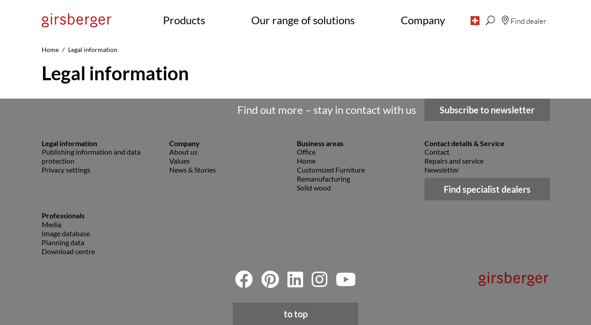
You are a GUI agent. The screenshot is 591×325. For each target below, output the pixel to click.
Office (306, 151)
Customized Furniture (331, 169)
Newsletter (441, 169)
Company (423, 19)
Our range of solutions (303, 19)
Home (306, 160)
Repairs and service (454, 160)
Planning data (63, 242)
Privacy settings (66, 169)
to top (296, 313)
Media (51, 224)
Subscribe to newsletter (487, 109)
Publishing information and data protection (91, 156)
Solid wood (314, 187)
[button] (475, 20)
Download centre (68, 251)
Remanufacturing (323, 178)
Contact (437, 151)
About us (183, 151)
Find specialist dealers (487, 189)
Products (184, 19)
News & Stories (192, 169)
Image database (66, 233)
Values (179, 160)
